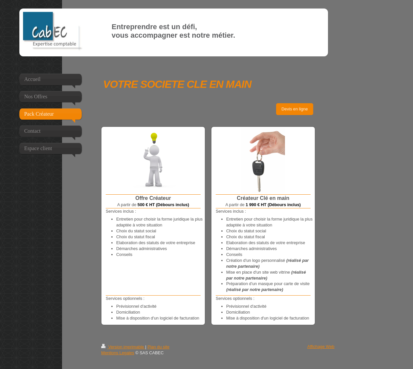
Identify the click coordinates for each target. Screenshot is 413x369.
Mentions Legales (117, 352)
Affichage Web (321, 346)
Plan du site (158, 346)
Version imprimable (123, 346)
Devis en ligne (294, 109)
